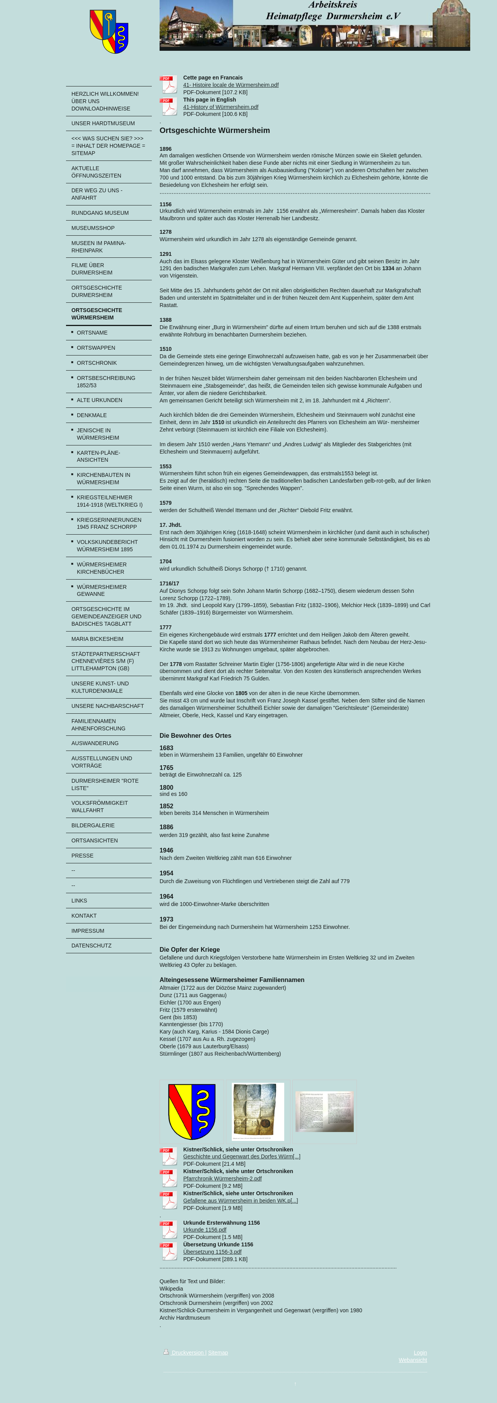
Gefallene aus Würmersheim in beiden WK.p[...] (240, 1201)
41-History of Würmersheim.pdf (221, 107)
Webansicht (413, 1360)
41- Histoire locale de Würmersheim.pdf (231, 85)
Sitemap (218, 1353)
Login (420, 1353)
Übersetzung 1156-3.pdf (212, 1252)
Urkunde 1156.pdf (204, 1230)
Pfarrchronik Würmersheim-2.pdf (222, 1178)
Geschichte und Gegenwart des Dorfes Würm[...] (242, 1156)
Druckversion (184, 1353)
